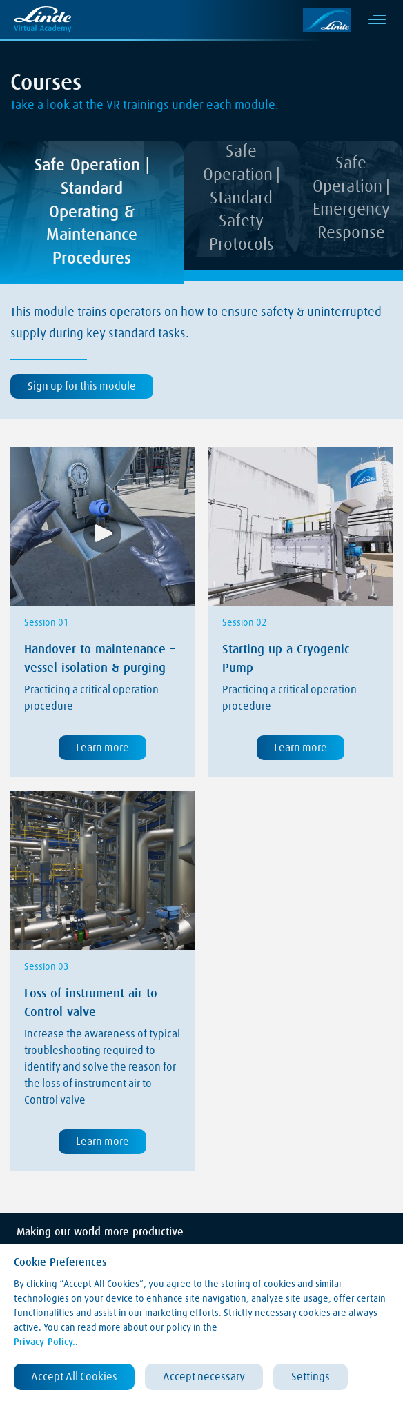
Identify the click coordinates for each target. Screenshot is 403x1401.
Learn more (102, 747)
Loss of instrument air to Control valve (90, 1003)
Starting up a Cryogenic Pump (286, 659)
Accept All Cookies (74, 1376)
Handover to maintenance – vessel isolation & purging (99, 659)
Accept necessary (204, 1376)
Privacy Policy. (44, 1342)
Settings (310, 1376)
